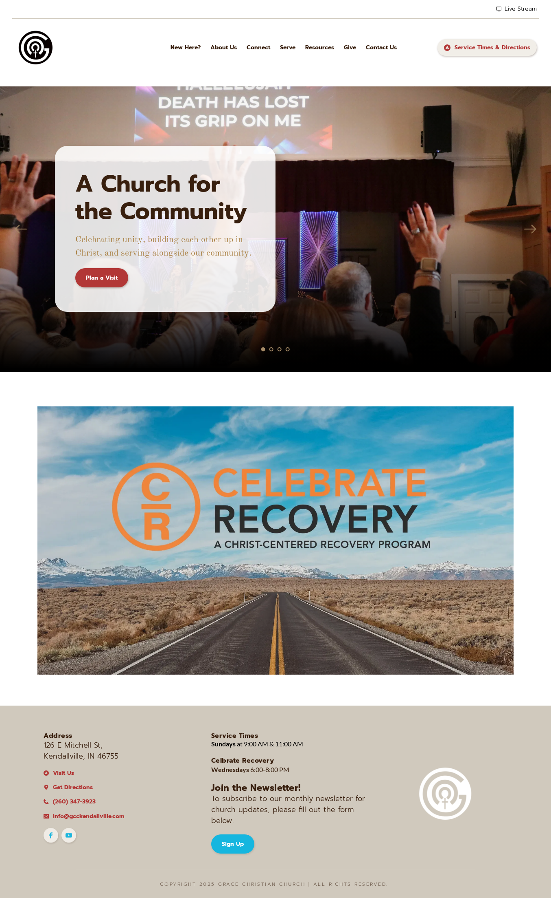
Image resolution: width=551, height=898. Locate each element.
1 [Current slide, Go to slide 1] (263, 349)
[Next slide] (530, 229)
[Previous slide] (20, 229)
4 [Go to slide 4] (288, 349)
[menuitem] (186, 47)
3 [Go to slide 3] (280, 349)
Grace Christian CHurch (261, 884)
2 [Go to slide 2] (271, 349)
